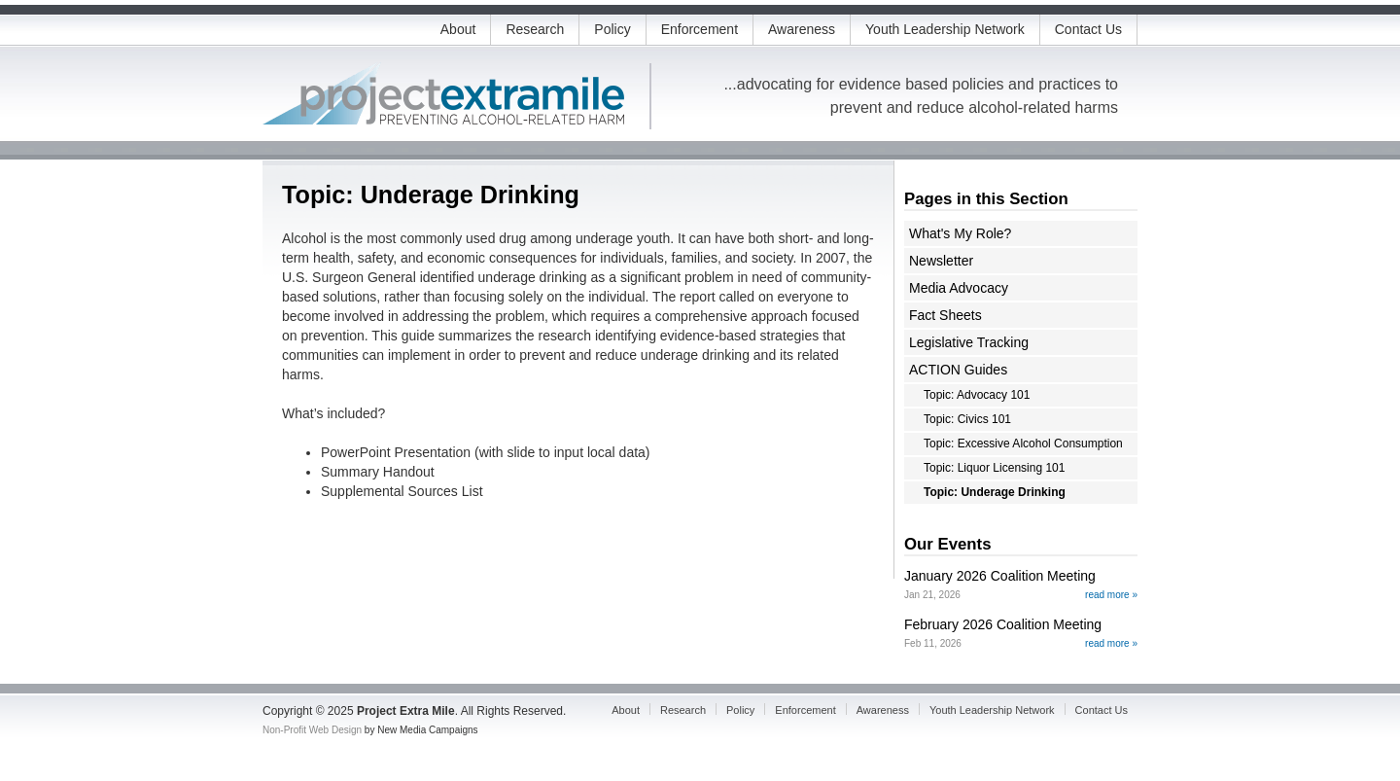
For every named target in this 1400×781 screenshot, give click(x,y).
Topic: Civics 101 (967, 419)
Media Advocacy (958, 288)
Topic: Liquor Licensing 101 (994, 468)
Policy (612, 29)
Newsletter (941, 260)
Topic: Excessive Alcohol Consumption (1023, 443)
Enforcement (699, 29)
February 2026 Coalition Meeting (1003, 624)
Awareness (801, 29)
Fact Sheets (945, 315)
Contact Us (1088, 29)
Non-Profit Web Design (312, 730)
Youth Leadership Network (945, 29)
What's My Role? (960, 233)
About (458, 29)
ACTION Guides (958, 369)
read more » (1111, 594)
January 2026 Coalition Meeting (1000, 576)
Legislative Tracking (969, 342)
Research (535, 29)
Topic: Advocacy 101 (977, 395)
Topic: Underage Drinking (995, 492)
